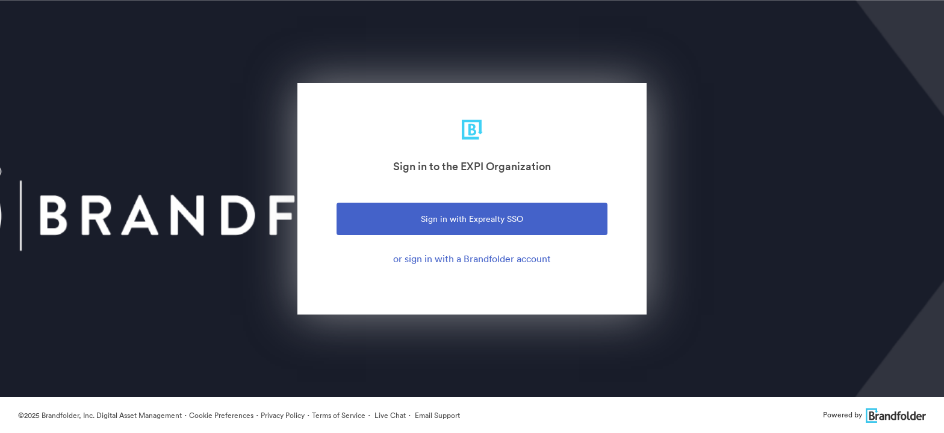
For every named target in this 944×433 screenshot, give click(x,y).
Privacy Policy (283, 415)
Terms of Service (338, 415)
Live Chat (389, 415)
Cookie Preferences (221, 415)
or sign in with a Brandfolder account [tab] (472, 259)
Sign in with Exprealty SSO (472, 218)
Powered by (874, 415)
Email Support (436, 415)
